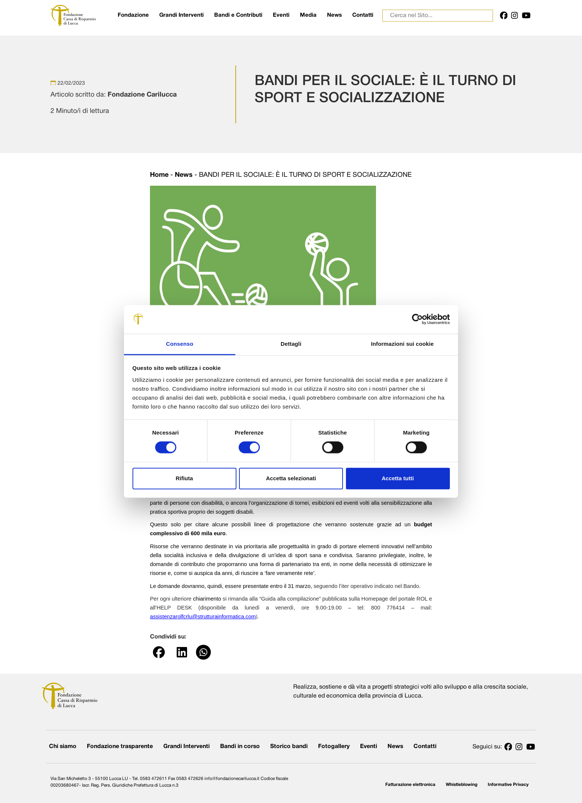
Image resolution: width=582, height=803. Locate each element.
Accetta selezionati (291, 478)
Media (308, 15)
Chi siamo (62, 746)
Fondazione (133, 15)
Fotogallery (334, 746)
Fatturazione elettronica (410, 785)
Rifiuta (184, 478)
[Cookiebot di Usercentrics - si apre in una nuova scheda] (417, 319)
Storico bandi (289, 746)
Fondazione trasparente (120, 746)
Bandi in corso (240, 746)
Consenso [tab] (179, 344)
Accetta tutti (398, 478)
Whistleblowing (461, 785)
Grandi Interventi (181, 15)
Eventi (281, 15)
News (334, 15)
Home (159, 175)
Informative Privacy (508, 785)
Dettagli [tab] (291, 344)
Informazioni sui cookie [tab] (402, 344)
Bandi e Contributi (238, 15)
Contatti (362, 15)
